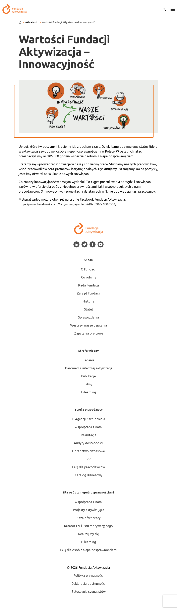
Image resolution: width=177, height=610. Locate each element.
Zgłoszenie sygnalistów (88, 591)
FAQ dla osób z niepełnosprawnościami (88, 550)
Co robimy (88, 277)
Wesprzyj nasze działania (88, 325)
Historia (88, 301)
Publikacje (88, 376)
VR (88, 459)
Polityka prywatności (88, 575)
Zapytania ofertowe (88, 333)
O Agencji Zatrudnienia (88, 419)
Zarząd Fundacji (88, 293)
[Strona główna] (20, 22)
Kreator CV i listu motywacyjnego (88, 526)
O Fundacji (88, 269)
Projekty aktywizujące (88, 510)
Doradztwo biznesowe (88, 451)
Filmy (88, 384)
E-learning (88, 392)
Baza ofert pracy (88, 518)
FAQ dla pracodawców (88, 467)
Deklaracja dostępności (88, 583)
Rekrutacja (88, 435)
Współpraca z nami (88, 427)
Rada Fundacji (88, 285)
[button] (173, 9)
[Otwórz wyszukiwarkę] (164, 9)
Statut (88, 309)
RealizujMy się (88, 534)
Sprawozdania (88, 317)
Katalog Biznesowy (88, 475)
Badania (88, 360)
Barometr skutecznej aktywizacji (88, 368)
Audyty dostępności (88, 443)
